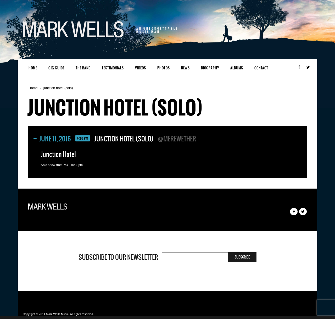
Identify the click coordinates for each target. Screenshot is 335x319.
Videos (140, 67)
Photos (163, 67)
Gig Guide (56, 67)
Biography (210, 67)
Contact (261, 67)
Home (33, 67)
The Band (83, 67)
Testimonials (113, 67)
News (185, 67)
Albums (236, 67)
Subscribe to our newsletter (118, 257)
